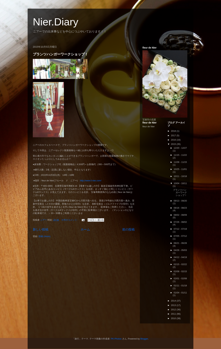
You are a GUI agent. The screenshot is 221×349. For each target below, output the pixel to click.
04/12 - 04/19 (180, 257)
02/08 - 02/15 (180, 271)
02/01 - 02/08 (180, 278)
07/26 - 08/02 (180, 222)
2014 (174, 300)
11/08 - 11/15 (180, 162)
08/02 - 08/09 (180, 215)
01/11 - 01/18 (180, 285)
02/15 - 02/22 (180, 264)
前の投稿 (128, 229)
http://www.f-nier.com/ (90, 180)
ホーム (85, 229)
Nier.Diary (55, 22)
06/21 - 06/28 (180, 243)
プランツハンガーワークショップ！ (60, 54)
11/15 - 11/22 (180, 155)
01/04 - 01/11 (180, 292)
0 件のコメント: (70, 220)
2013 (174, 305)
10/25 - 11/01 (180, 169)
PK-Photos (116, 338)
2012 (174, 309)
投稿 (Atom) (44, 236)
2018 (174, 131)
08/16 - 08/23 (180, 208)
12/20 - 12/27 (180, 148)
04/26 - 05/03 (180, 250)
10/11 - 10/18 (180, 176)
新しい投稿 (40, 229)
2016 (174, 139)
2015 (174, 144)
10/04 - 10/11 (180, 183)
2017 (174, 135)
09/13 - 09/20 (180, 200)
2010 (174, 318)
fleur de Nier (148, 126)
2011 (174, 314)
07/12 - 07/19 (180, 229)
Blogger (144, 338)
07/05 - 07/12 (180, 236)
